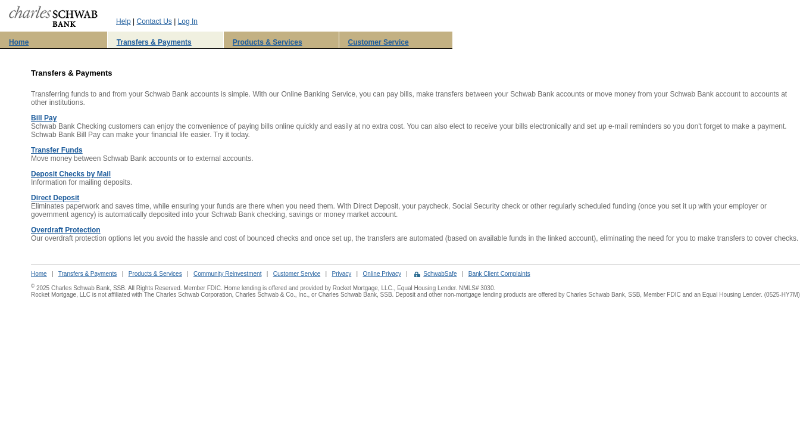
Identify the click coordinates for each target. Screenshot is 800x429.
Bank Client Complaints (499, 274)
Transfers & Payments (154, 42)
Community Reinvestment (227, 274)
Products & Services (267, 42)
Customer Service (378, 42)
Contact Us (153, 21)
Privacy (341, 274)
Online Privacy (382, 274)
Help (123, 21)
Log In (188, 21)
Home (19, 42)
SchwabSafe (440, 274)
